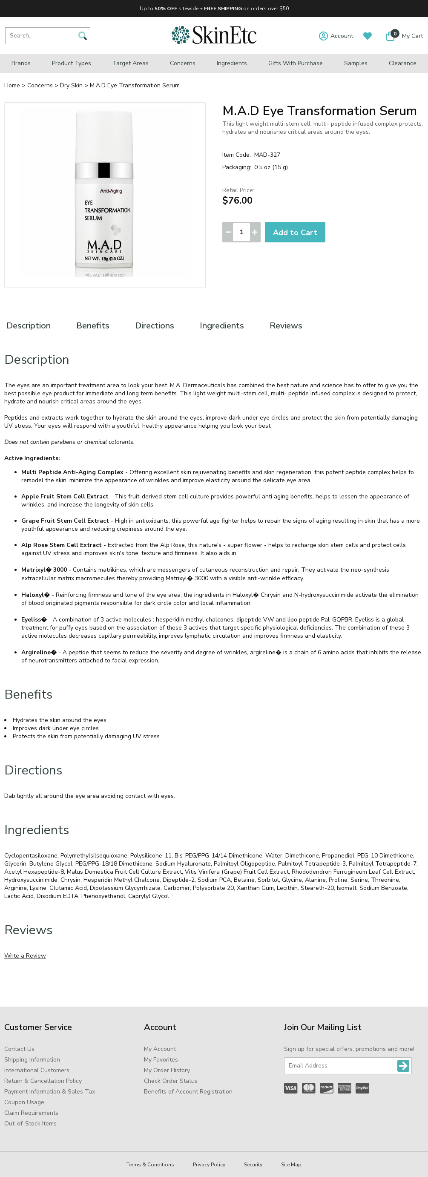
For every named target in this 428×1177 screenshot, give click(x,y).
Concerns (182, 63)
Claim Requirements (31, 1113)
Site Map (291, 1164)
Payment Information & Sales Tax (49, 1092)
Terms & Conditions (150, 1164)
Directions (154, 325)
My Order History (167, 1070)
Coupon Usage (24, 1102)
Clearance (403, 63)
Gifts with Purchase (295, 63)
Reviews (286, 325)
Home (12, 85)
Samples (356, 63)
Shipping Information (32, 1060)
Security (253, 1164)
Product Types (71, 63)
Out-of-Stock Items (30, 1123)
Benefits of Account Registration (188, 1092)
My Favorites (161, 1060)
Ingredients (232, 63)
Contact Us (19, 1049)
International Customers (36, 1070)
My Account (160, 1049)
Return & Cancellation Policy (43, 1081)
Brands (21, 63)
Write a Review (25, 956)
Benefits (92, 325)
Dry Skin (71, 85)
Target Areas (130, 63)
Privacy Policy (209, 1164)
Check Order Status (171, 1081)
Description (28, 325)
